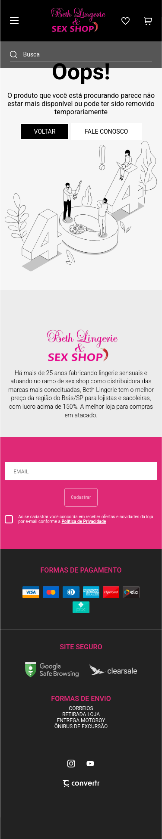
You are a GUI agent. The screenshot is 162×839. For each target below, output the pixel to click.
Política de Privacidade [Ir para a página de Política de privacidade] (83, 521)
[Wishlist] (125, 21)
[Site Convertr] (81, 783)
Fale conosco (106, 131)
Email (21, 472)
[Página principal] (77, 20)
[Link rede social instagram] (71, 763)
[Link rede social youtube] (90, 763)
